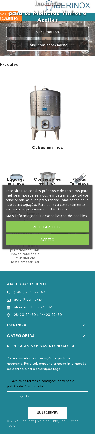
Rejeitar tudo (47, 227)
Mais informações (21, 215)
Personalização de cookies (63, 215)
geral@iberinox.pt (28, 300)
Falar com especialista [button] (47, 45)
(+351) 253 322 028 (30, 292)
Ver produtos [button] (47, 32)
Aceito (47, 239)
